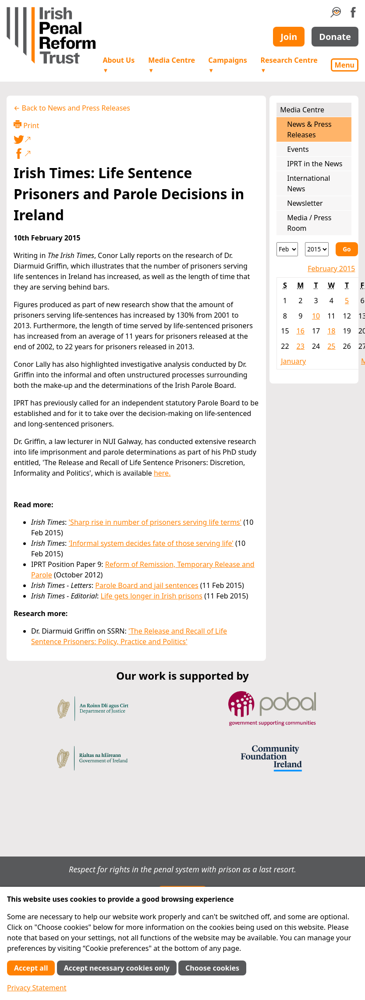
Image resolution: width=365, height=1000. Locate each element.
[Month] (287, 249)
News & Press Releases (309, 129)
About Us (119, 64)
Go (347, 249)
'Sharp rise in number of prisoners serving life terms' (155, 522)
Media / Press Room (309, 223)
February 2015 (331, 268)
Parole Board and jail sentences (146, 585)
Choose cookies (212, 968)
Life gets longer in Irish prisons (152, 596)
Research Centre (288, 64)
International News (308, 183)
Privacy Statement (37, 988)
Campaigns (227, 64)
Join (288, 37)
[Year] (317, 249)
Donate (335, 37)
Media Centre (171, 64)
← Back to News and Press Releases (72, 108)
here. (162, 473)
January (293, 361)
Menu (344, 65)
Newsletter (304, 203)
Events (297, 149)
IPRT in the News (314, 163)
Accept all (31, 968)
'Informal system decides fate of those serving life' (151, 543)
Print (26, 125)
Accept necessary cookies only (117, 968)
